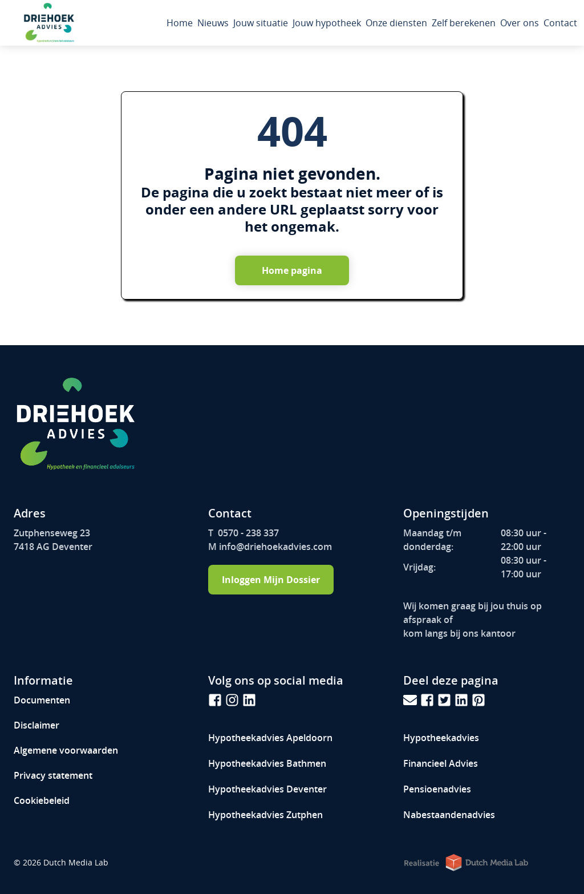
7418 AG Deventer (53, 546)
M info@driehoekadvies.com (270, 546)
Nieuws (213, 23)
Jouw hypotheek (327, 23)
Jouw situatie (260, 23)
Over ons (519, 23)
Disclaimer (36, 725)
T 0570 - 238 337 (243, 533)
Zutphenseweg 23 (52, 533)
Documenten (42, 700)
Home (180, 23)
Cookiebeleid (42, 800)
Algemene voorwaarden (66, 750)
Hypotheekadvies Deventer (267, 789)
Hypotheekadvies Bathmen (267, 763)
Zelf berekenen (464, 23)
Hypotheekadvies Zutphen (265, 814)
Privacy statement (53, 775)
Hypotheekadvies (270, 737)
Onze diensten (396, 23)
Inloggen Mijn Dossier (271, 579)
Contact (560, 23)
